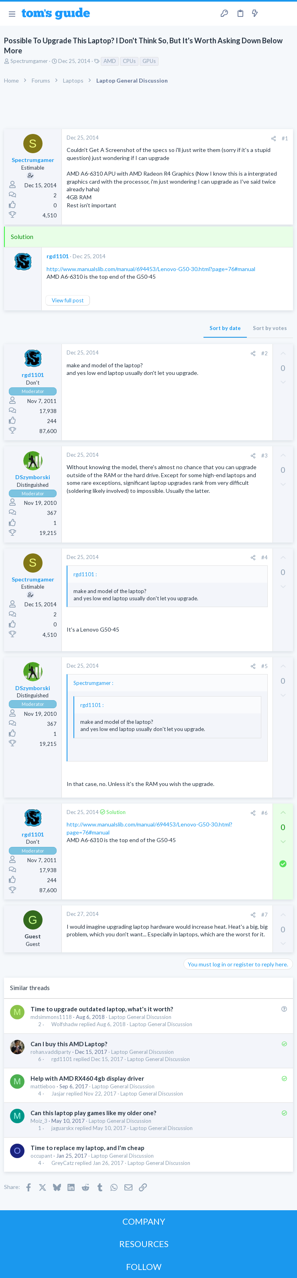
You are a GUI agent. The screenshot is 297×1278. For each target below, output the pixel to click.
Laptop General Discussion (140, 1017)
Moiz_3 (39, 1121)
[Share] (273, 138)
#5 (264, 666)
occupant (41, 1155)
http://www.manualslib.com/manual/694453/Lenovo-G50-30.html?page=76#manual (151, 268)
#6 (264, 813)
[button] (12, 14)
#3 (264, 455)
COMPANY (143, 1221)
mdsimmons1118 (51, 1017)
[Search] (286, 14)
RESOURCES (144, 1244)
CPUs (129, 61)
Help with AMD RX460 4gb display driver (87, 1078)
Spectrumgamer (29, 61)
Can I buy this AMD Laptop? (69, 1043)
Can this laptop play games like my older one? (93, 1112)
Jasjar (58, 1093)
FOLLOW (143, 1267)
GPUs (149, 61)
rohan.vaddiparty (51, 1052)
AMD (110, 61)
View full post (67, 300)
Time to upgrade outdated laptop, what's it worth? (102, 1009)
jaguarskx (62, 1128)
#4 (264, 557)
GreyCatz (62, 1163)
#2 (264, 353)
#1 (285, 138)
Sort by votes (270, 328)
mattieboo (43, 1086)
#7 (264, 914)
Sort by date (225, 328)
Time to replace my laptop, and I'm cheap (87, 1147)
